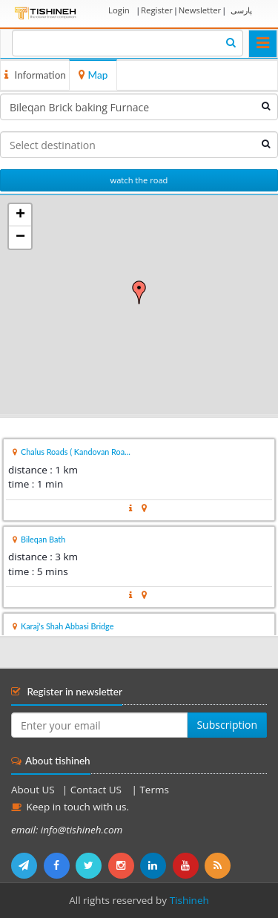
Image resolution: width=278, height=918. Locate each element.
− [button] (20, 237)
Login (119, 10)
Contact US (97, 789)
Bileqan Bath (43, 539)
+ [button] (20, 215)
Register (157, 10)
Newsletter (200, 10)
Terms (153, 789)
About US (33, 789)
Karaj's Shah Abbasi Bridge (67, 626)
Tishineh (189, 900)
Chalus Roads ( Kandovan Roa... (75, 451)
